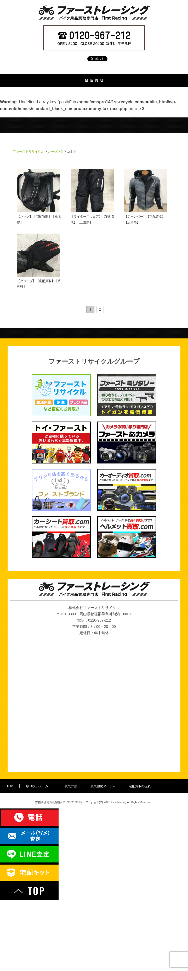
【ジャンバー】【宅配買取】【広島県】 (145, 267)
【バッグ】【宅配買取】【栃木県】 (39, 267)
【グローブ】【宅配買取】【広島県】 (39, 331)
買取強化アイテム (94, 136)
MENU (95, 80)
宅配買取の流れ (94, 150)
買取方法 (94, 122)
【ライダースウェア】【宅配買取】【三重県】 (93, 267)
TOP (94, 93)
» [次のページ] (109, 380)
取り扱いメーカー (94, 107)
